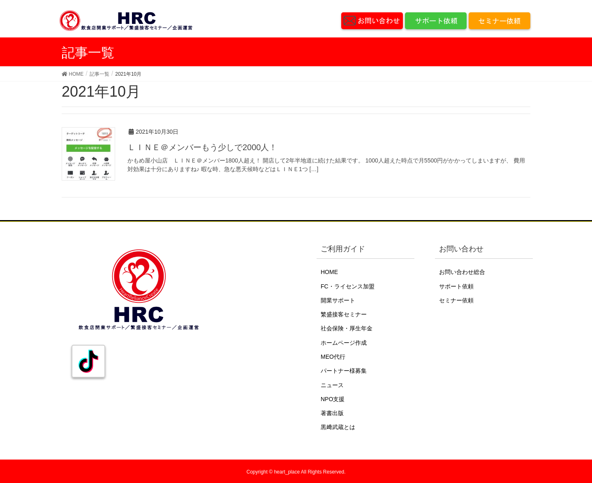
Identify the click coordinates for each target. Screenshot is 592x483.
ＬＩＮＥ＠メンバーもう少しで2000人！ (202, 147)
